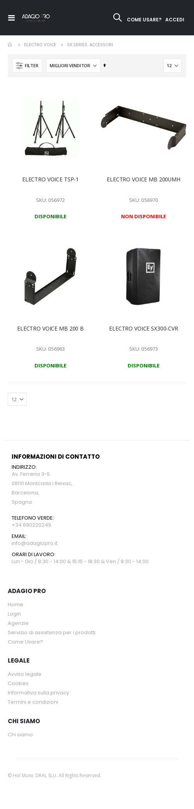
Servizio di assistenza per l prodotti (51, 632)
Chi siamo (20, 734)
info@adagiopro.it (34, 543)
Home (10, 44)
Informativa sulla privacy (38, 692)
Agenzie (18, 623)
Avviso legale (25, 674)
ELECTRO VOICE (40, 44)
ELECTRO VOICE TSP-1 (50, 179)
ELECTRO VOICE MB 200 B (50, 328)
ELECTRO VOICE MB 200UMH (143, 179)
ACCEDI (174, 19)
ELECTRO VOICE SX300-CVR (143, 328)
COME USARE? (144, 19)
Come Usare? (25, 641)
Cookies (18, 683)
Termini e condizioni (33, 702)
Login (14, 614)
